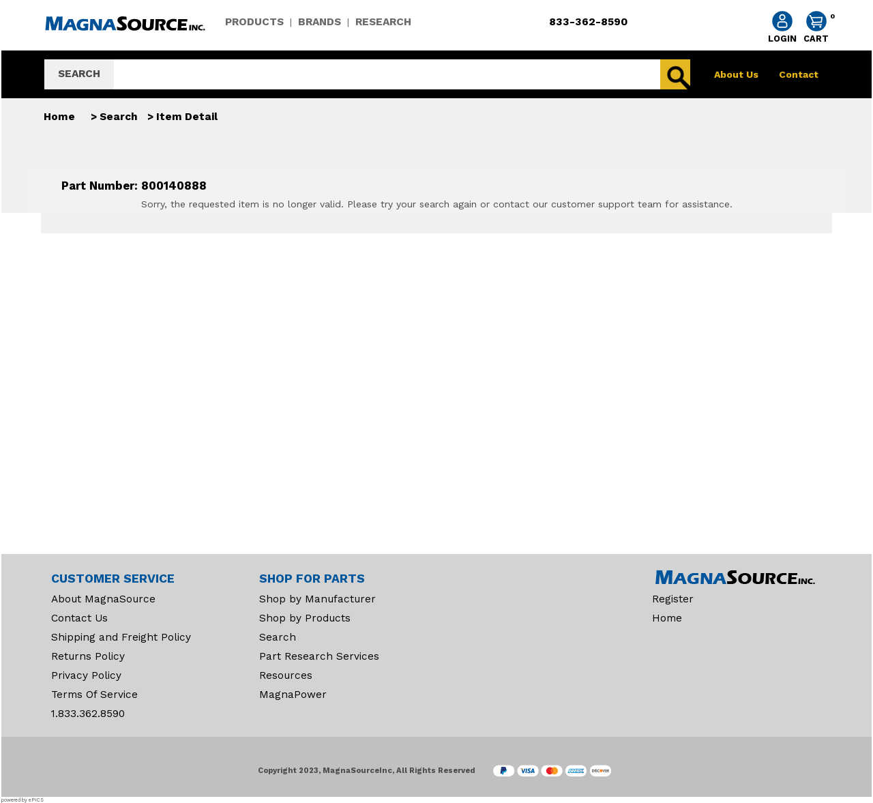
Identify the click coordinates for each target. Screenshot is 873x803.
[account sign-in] (782, 28)
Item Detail (187, 117)
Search (119, 117)
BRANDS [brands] (319, 22)
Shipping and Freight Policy (121, 637)
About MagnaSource (103, 599)
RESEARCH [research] (383, 22)
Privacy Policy (86, 675)
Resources (285, 675)
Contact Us (79, 618)
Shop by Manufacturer (317, 599)
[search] (387, 74)
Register (673, 599)
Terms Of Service (94, 694)
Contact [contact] (798, 74)
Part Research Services (319, 656)
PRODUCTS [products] (254, 22)
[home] (123, 32)
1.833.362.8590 (88, 713)
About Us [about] (736, 74)
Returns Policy (88, 656)
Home (59, 117)
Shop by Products (305, 618)
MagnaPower (293, 694)
